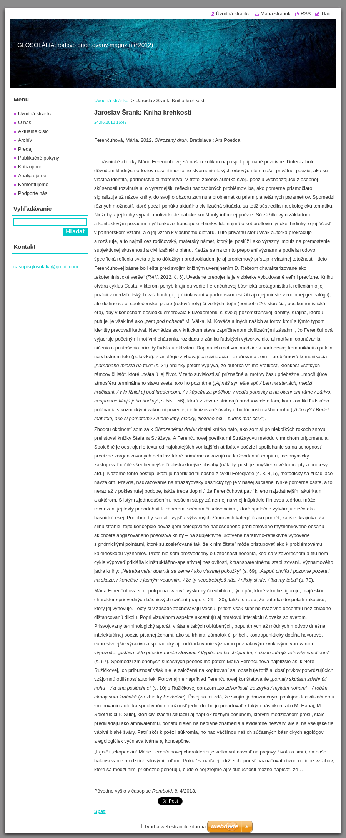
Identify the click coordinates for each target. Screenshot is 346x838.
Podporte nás (32, 193)
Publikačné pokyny (38, 158)
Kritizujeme (30, 167)
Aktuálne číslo (33, 131)
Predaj (25, 149)
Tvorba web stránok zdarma (175, 827)
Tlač (325, 14)
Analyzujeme (32, 175)
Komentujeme (33, 184)
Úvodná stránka (111, 100)
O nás (24, 122)
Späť (100, 811)
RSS (306, 14)
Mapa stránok (276, 14)
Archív (25, 140)
